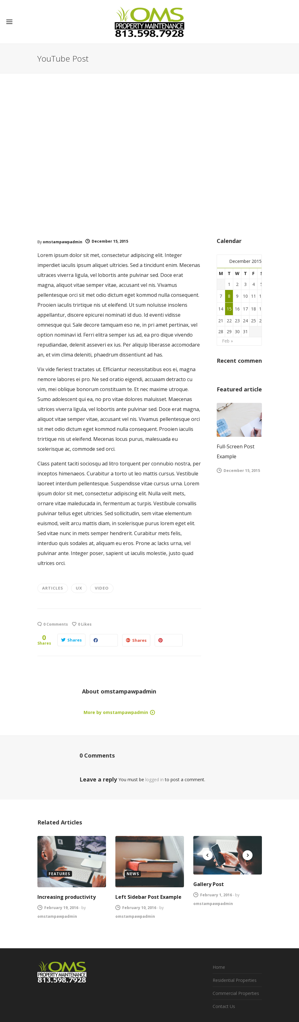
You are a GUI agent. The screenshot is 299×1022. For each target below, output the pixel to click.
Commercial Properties (236, 993)
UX (79, 588)
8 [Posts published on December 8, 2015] (229, 296)
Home (219, 967)
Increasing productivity (66, 897)
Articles (52, 588)
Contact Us (224, 1006)
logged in (154, 779)
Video (102, 588)
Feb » (227, 341)
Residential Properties (235, 980)
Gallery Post (208, 884)
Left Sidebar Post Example (148, 897)
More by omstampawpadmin (116, 712)
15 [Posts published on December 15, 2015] (229, 309)
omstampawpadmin (62, 242)
